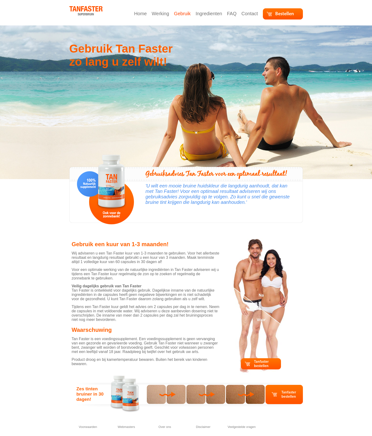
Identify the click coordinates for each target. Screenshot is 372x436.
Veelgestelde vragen (242, 427)
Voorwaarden (88, 427)
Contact (250, 13)
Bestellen (284, 14)
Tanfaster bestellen (261, 364)
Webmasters (126, 427)
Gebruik (183, 13)
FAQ (232, 13)
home (74, 8)
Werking (161, 13)
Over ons (164, 427)
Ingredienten (210, 13)
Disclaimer (203, 427)
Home (141, 13)
